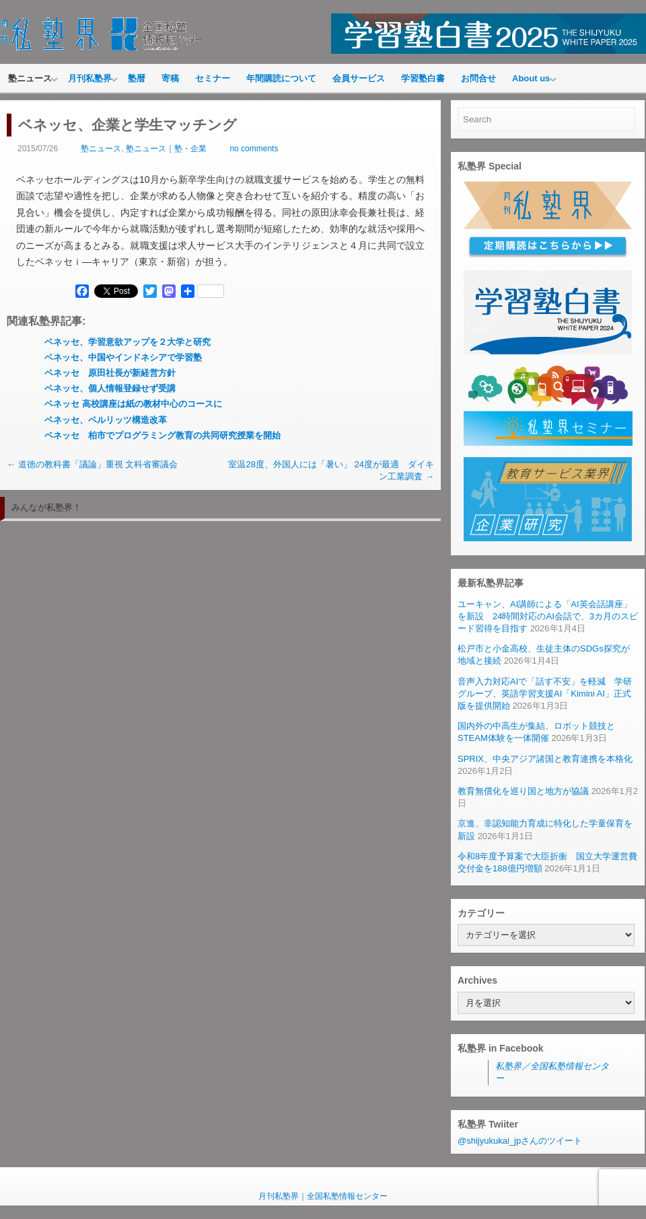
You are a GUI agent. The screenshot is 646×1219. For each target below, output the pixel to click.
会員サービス (358, 78)
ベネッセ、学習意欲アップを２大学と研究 (127, 342)
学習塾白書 (423, 78)
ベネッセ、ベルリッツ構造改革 (105, 420)
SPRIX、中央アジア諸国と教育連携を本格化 (545, 759)
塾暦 (136, 78)
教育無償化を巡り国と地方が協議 (523, 791)
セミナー (212, 78)
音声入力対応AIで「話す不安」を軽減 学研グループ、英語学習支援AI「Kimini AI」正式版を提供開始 (545, 693)
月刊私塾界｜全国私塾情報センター (323, 1196)
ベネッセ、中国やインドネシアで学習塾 (123, 357)
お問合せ (478, 78)
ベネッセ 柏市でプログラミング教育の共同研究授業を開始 (162, 435)
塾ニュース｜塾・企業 (166, 148)
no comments (253, 148)
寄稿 (170, 78)
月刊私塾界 (90, 78)
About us (531, 78)
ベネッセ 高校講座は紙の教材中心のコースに (133, 404)
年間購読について (281, 78)
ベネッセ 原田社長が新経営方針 (110, 373)
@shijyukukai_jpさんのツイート (520, 1141)
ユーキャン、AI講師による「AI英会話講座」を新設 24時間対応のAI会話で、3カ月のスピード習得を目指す (548, 616)
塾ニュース (30, 78)
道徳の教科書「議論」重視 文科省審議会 (92, 464)
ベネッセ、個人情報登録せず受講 (110, 388)
